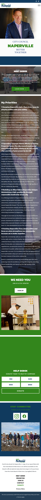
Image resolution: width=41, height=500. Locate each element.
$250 (30, 379)
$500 (30, 385)
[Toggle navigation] (39, 5)
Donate (20, 391)
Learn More (19, 89)
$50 (10, 379)
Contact (20, 483)
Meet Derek (20, 476)
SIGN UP (20, 290)
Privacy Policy (20, 489)
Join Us (20, 480)
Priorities (20, 478)
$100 (11, 385)
